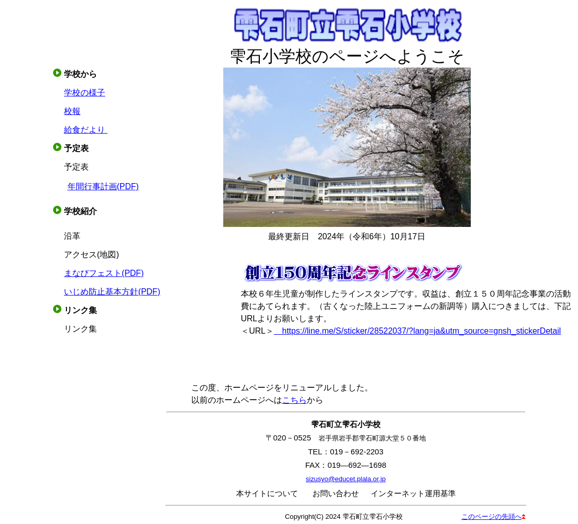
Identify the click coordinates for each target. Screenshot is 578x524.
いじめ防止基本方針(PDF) (112, 291)
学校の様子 (84, 92)
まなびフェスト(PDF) (104, 273)
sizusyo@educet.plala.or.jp (346, 479)
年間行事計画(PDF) (103, 186)
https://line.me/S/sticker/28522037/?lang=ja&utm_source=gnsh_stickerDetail (417, 330)
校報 (72, 111)
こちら (294, 400)
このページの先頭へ (493, 516)
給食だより (85, 129)
